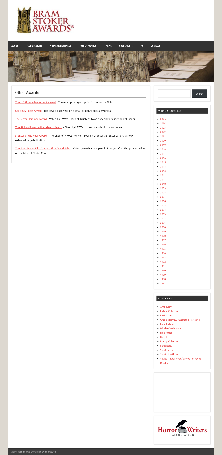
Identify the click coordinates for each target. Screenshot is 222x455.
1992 (163, 261)
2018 (163, 149)
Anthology (166, 306)
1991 (163, 265)
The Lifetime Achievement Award (35, 102)
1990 (163, 270)
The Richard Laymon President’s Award (38, 127)
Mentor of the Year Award (31, 135)
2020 (163, 140)
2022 (163, 131)
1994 (163, 252)
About (16, 45)
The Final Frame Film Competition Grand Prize (42, 148)
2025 (163, 118)
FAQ (142, 45)
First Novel (166, 315)
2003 (163, 214)
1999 (163, 231)
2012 (163, 175)
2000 (163, 227)
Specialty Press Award (28, 110)
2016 (163, 157)
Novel (163, 336)
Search (199, 93)
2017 (163, 153)
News (109, 45)
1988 (163, 278)
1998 (163, 235)
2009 (163, 188)
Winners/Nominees (62, 45)
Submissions (34, 45)
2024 (163, 123)
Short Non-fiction (169, 354)
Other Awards (90, 45)
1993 (163, 257)
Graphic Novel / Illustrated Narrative (180, 319)
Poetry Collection (169, 341)
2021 (163, 136)
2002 (163, 218)
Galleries (126, 45)
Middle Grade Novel (171, 328)
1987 (163, 283)
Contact (155, 45)
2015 (163, 162)
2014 (163, 166)
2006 (163, 201)
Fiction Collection (169, 310)
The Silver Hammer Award (31, 118)
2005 (163, 205)
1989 (163, 274)
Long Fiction (167, 323)
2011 (163, 179)
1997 (163, 239)
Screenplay (166, 345)
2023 (163, 127)
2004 (163, 209)
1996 (163, 244)
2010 (163, 183)
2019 (163, 144)
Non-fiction (166, 332)
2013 (163, 170)
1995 (163, 248)
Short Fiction (167, 349)
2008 (163, 192)
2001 (163, 222)
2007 (163, 196)
